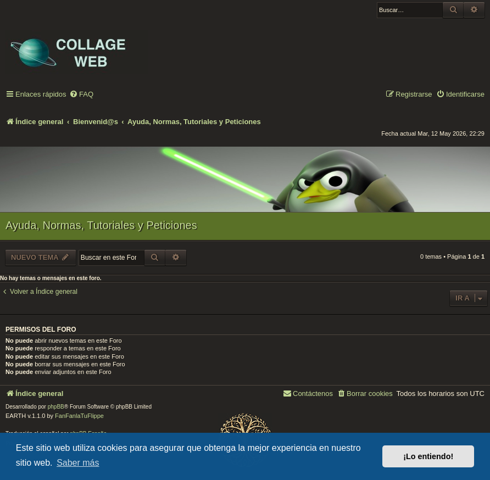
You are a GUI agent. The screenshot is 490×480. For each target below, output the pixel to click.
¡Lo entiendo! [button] (428, 456)
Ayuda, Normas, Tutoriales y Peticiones (101, 225)
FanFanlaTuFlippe (79, 415)
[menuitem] (81, 95)
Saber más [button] (78, 462)
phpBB (56, 407)
